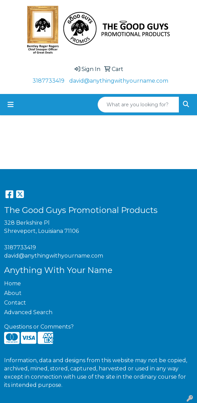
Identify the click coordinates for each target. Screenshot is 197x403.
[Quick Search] (138, 104)
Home (12, 283)
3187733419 (48, 81)
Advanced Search (28, 312)
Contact (15, 302)
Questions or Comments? (39, 326)
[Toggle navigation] (10, 104)
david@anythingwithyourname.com (118, 81)
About (13, 293)
